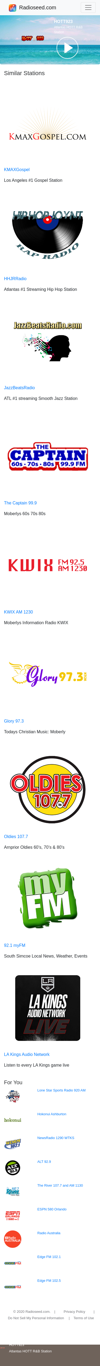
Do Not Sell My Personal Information (36, 1318)
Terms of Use (84, 1318)
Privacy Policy (74, 1312)
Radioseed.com (37, 8)
